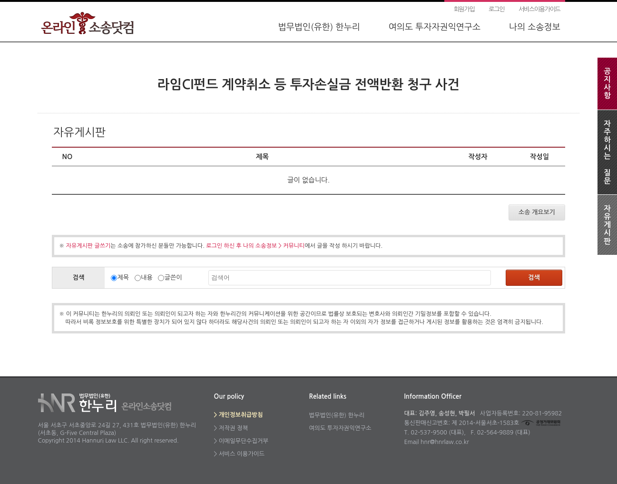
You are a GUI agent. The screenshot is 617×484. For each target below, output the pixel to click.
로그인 (496, 9)
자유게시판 (607, 225)
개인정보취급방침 (241, 415)
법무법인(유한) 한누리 (319, 26)
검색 (533, 277)
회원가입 (464, 9)
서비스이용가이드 (539, 9)
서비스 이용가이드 (241, 454)
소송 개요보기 (537, 212)
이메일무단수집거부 (243, 441)
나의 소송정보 (534, 26)
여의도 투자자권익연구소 (434, 26)
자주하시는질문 (607, 152)
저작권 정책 (233, 428)
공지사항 (607, 83)
